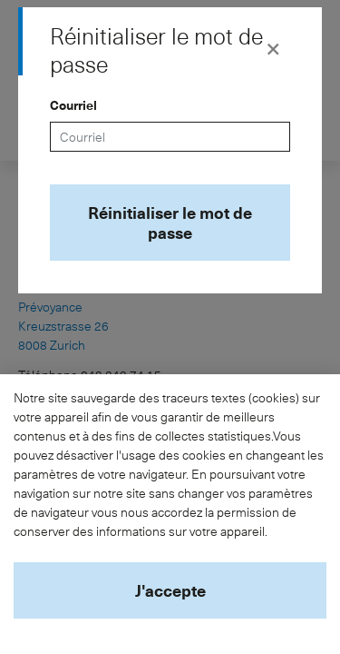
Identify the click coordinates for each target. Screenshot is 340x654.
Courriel (73, 104)
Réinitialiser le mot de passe (170, 222)
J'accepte (170, 590)
